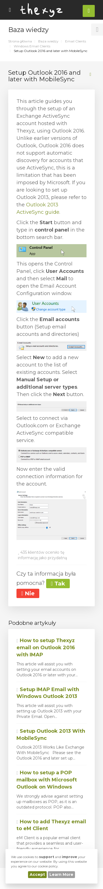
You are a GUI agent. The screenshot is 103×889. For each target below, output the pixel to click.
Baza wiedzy (48, 41)
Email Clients (75, 41)
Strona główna (20, 41)
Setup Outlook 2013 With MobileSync (50, 734)
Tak (58, 583)
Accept (37, 874)
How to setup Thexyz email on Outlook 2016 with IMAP (45, 647)
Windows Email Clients (32, 46)
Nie (28, 593)
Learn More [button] (61, 874)
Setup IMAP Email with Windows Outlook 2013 (47, 693)
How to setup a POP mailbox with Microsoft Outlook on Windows (46, 780)
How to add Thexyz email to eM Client (51, 825)
